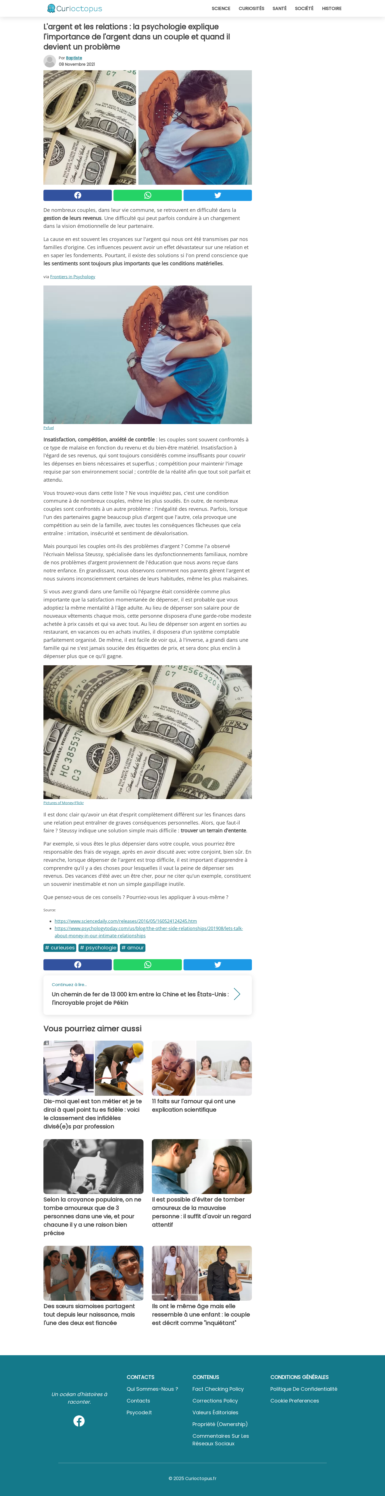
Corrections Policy (215, 1400)
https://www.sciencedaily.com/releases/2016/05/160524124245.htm (126, 921)
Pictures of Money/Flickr (63, 802)
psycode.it (139, 1412)
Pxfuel (48, 427)
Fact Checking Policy (218, 1388)
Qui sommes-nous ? (152, 1388)
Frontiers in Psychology (72, 276)
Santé (280, 8)
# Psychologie (98, 947)
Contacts (138, 1400)
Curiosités (251, 8)
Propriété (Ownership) (220, 1424)
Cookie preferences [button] (294, 1400)
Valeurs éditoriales (215, 1412)
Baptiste (74, 58)
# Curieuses (60, 947)
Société (304, 8)
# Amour (132, 947)
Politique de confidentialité (303, 1388)
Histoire (332, 8)
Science (221, 8)
